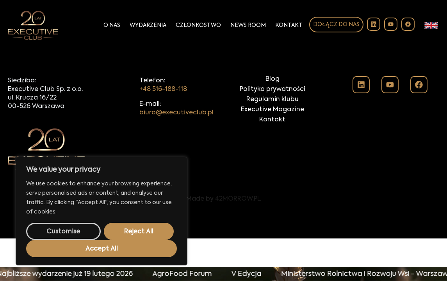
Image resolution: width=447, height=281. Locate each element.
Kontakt (289, 25)
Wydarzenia (148, 25)
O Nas (111, 25)
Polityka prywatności (272, 89)
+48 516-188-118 (163, 89)
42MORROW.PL (238, 199)
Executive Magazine (272, 110)
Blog (272, 79)
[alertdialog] (223, 274)
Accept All (101, 249)
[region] (101, 211)
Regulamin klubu (272, 99)
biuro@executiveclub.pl (176, 113)
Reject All (138, 232)
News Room (248, 25)
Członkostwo (198, 25)
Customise (63, 232)
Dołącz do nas (336, 24)
